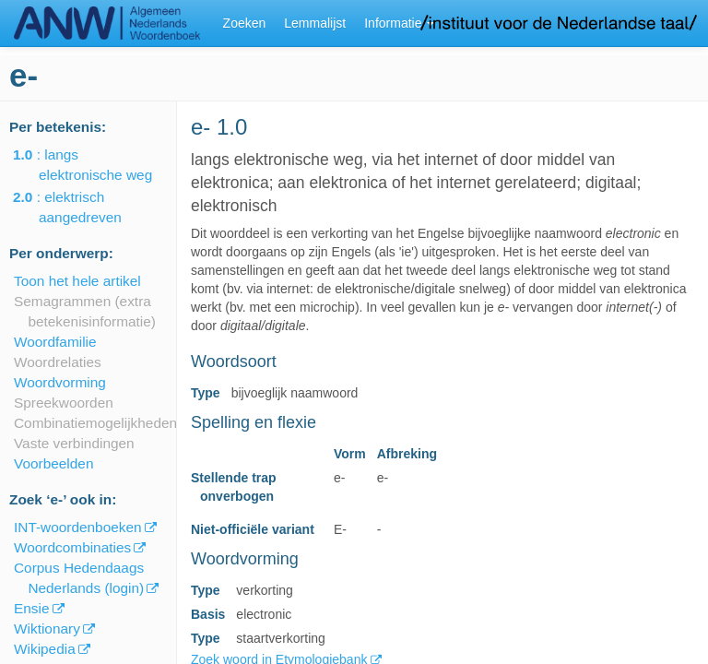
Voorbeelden (53, 463)
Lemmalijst (315, 23)
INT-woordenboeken (78, 527)
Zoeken (244, 23)
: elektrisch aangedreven (80, 207)
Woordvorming (60, 382)
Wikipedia (45, 649)
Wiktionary (47, 628)
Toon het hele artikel (77, 281)
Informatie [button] (399, 23)
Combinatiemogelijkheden (95, 423)
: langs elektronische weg (95, 165)
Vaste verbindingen (74, 443)
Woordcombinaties (72, 547)
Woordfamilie (55, 342)
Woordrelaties (57, 362)
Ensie (32, 608)
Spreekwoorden (63, 402)
